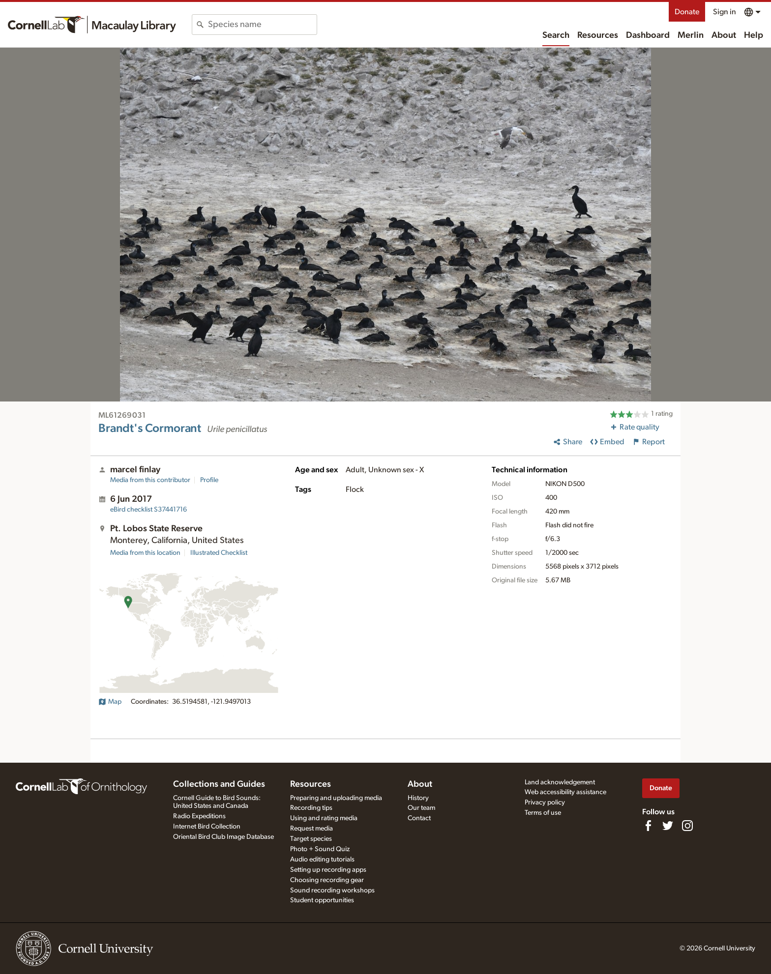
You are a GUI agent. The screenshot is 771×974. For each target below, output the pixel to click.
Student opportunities (322, 900)
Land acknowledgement (560, 782)
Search (555, 35)
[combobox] (262, 24)
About (724, 35)
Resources (597, 35)
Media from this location (145, 552)
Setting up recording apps (328, 869)
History (418, 798)
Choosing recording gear (327, 880)
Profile (209, 480)
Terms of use (543, 812)
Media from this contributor (150, 480)
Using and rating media (323, 818)
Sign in (724, 12)
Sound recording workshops (332, 890)
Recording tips (311, 807)
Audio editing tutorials (322, 859)
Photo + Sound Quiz (320, 849)
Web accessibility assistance (565, 792)
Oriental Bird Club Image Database (223, 836)
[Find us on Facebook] (648, 825)
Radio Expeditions (199, 816)
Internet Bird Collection (206, 826)
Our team (421, 807)
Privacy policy (545, 802)
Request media (311, 828)
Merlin (691, 35)
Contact (419, 818)
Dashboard (648, 35)
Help (753, 35)
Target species (311, 838)
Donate (687, 12)
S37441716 (148, 509)
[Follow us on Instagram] (687, 825)
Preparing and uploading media (336, 798)
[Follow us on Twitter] (668, 825)
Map (109, 701)
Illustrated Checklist (218, 552)
